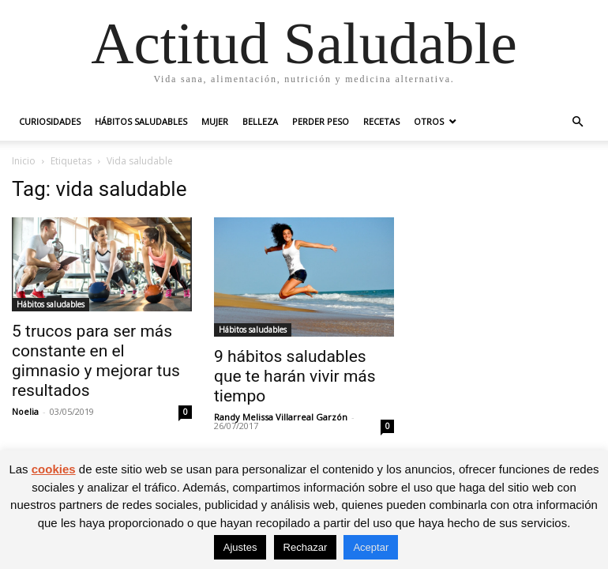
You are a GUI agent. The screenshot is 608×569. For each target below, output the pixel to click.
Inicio (24, 161)
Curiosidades (50, 121)
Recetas (381, 121)
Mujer (214, 121)
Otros (429, 121)
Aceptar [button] (370, 547)
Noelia (25, 411)
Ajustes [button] (240, 547)
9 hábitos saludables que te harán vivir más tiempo (295, 376)
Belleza (260, 121)
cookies (54, 469)
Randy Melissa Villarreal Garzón (280, 417)
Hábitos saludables (141, 121)
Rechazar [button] (305, 547)
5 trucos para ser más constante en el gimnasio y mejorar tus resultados (96, 361)
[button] (577, 122)
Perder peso (320, 121)
